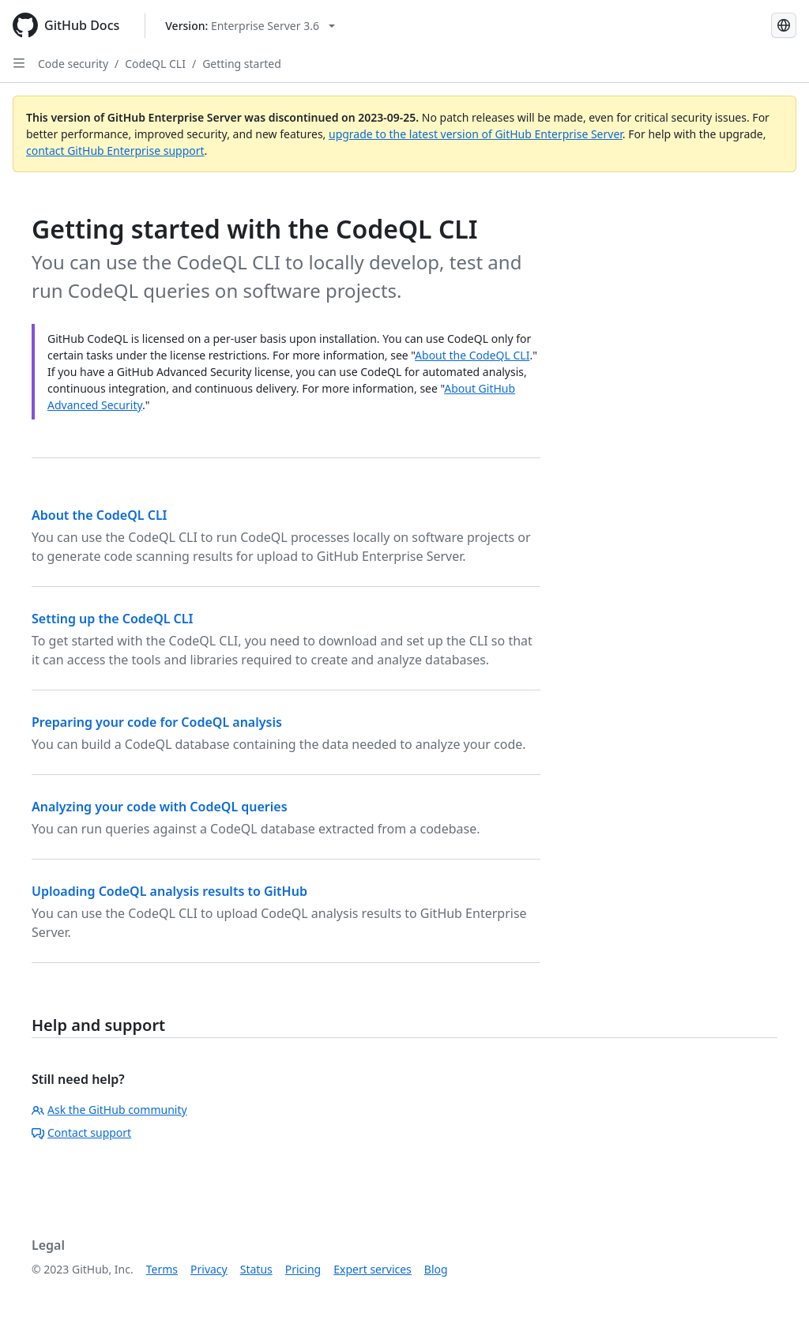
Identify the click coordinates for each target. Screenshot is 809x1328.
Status (256, 1269)
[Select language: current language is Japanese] (783, 25)
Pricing (303, 1269)
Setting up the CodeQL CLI (112, 618)
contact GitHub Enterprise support (115, 150)
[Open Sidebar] (19, 63)
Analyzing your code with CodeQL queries (160, 806)
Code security (73, 63)
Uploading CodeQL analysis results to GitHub (169, 891)
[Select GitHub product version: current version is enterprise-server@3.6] (250, 25)
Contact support (81, 1132)
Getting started (241, 63)
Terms (162, 1269)
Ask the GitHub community (109, 1109)
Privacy (209, 1269)
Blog (436, 1269)
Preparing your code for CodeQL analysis (157, 722)
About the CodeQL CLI (472, 355)
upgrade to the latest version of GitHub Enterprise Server (476, 133)
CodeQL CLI (155, 63)
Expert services (372, 1269)
